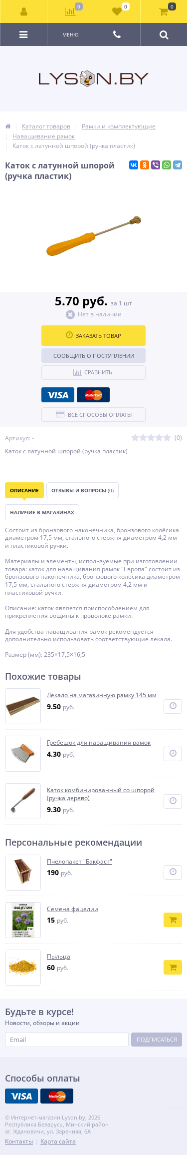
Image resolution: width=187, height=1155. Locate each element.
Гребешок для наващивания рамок (99, 743)
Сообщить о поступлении (93, 355)
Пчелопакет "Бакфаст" (79, 862)
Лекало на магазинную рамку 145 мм (102, 695)
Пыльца (58, 957)
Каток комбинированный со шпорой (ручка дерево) (101, 794)
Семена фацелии (72, 909)
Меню (70, 34)
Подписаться (157, 1039)
